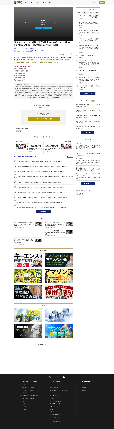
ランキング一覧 (88, 93)
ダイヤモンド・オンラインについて (28, 381)
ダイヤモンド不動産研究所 (56, 401)
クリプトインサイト (54, 411)
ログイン (90, 2)
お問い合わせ (23, 406)
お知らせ (84, 393)
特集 (50, 2)
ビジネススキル (21, 50)
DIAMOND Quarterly (55, 403)
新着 (32, 2)
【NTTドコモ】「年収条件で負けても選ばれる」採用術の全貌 (88, 121)
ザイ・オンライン (54, 395)
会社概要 (84, 387)
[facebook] (57, 377)
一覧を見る (88, 132)
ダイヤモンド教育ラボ (55, 414)
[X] (50, 377)
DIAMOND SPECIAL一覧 (83, 190)
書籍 (56, 2)
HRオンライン (53, 409)
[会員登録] (96, 2)
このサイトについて (24, 385)
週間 (91, 12)
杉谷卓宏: (24, 48)
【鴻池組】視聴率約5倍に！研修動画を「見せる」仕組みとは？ (88, 111)
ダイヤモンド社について (87, 381)
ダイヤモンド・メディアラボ (56, 417)
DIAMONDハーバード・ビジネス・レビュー (59, 390)
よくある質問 (23, 401)
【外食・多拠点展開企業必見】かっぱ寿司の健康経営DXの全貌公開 (88, 116)
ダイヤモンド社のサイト (56, 381)
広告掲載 (22, 403)
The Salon (52, 406)
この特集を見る (44, 211)
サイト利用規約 (23, 393)
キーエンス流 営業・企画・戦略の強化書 (35, 50)
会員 (97, 12)
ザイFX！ (52, 398)
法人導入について (24, 409)
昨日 (85, 12)
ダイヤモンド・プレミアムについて (27, 387)
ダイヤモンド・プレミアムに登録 (43, 119)
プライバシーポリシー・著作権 (27, 398)
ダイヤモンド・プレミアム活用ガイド (28, 390)
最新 (79, 12)
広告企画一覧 (79, 194)
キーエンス (18, 131)
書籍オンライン (53, 393)
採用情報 (84, 390)
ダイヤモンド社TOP (86, 385)
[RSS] (64, 377)
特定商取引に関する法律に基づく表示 (29, 395)
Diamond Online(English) (56, 385)
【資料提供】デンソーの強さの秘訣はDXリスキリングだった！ (88, 127)
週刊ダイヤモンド (54, 387)
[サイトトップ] (23, 2)
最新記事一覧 (88, 183)
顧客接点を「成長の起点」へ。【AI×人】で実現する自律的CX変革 (88, 105)
